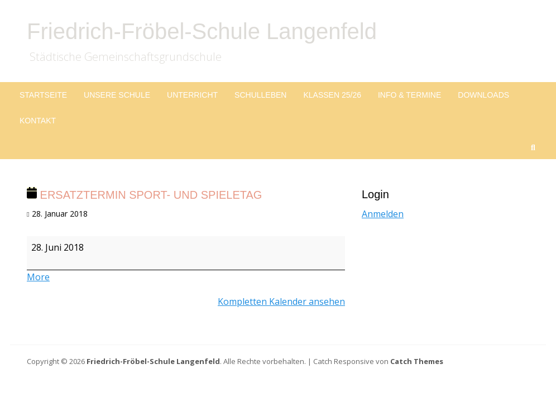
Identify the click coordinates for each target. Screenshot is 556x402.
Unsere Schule (117, 94)
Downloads (483, 94)
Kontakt (38, 120)
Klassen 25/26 (332, 94)
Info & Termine (409, 94)
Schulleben (260, 94)
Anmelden (383, 214)
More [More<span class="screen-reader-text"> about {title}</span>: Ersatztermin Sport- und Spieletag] (38, 277)
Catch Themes (416, 361)
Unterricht (192, 94)
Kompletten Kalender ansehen (281, 301)
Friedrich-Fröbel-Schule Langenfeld (202, 31)
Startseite (43, 94)
